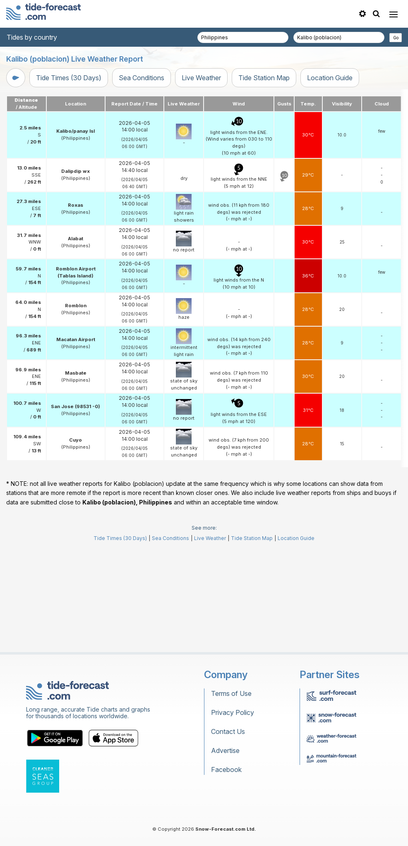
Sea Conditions (141, 78)
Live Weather (201, 78)
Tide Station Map (264, 78)
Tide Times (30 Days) (68, 78)
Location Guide (330, 78)
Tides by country (32, 37)
